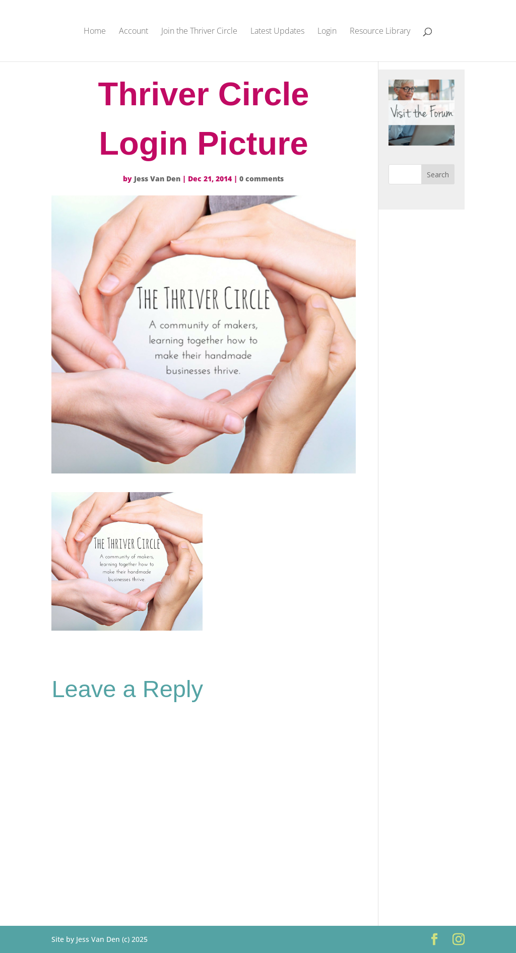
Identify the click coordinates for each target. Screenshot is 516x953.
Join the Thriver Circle (199, 31)
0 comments (261, 178)
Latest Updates (277, 31)
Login (327, 31)
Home (95, 31)
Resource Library (380, 31)
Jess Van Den (157, 178)
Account (133, 31)
